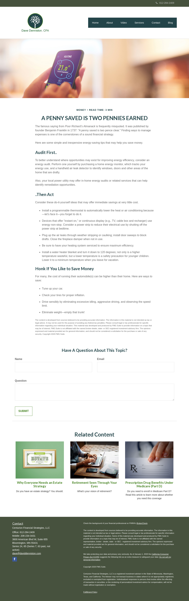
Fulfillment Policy (90, 592)
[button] (110, 23)
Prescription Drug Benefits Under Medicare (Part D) (149, 484)
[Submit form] (23, 411)
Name (18, 359)
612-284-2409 (165, 3)
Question (21, 380)
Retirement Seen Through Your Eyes (94, 484)
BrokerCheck (142, 523)
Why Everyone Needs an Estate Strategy (39, 484)
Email (100, 359)
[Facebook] (14, 559)
